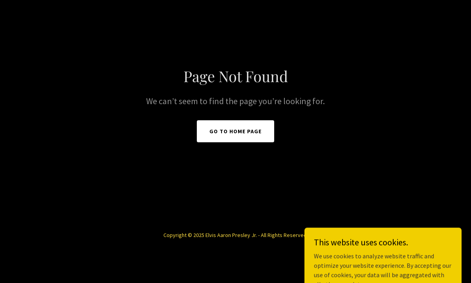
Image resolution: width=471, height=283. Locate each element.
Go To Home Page (235, 131)
